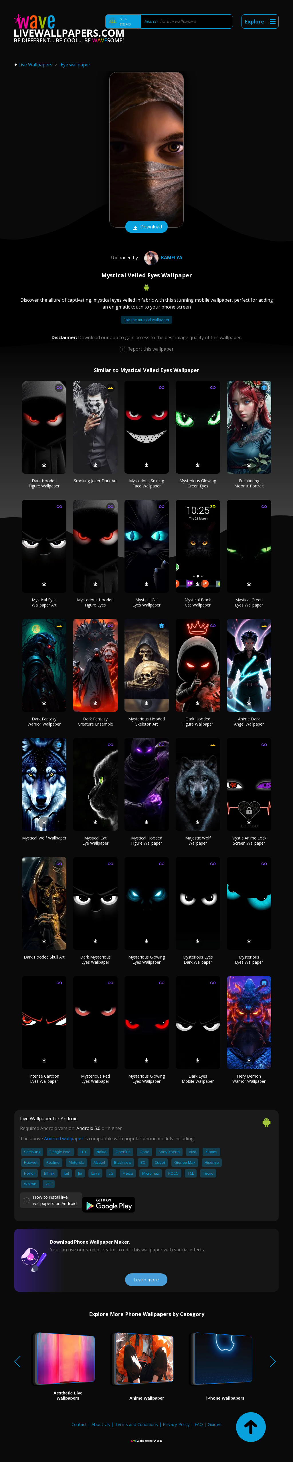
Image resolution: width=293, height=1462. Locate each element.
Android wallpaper (63, 1138)
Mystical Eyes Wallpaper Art (44, 602)
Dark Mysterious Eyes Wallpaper (95, 959)
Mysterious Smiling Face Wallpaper (146, 483)
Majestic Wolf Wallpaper (198, 840)
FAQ (199, 1424)
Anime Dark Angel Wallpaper (249, 721)
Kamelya (162, 257)
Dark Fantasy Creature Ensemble (95, 721)
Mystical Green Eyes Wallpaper (249, 602)
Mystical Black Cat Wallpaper (198, 602)
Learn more (146, 1280)
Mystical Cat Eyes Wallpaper (146, 602)
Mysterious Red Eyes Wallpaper (95, 1078)
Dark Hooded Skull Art (44, 957)
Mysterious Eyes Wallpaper (249, 959)
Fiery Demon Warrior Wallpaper (249, 1078)
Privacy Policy (176, 1424)
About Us (101, 1424)
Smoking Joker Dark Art (95, 480)
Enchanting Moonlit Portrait (249, 483)
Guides (214, 1424)
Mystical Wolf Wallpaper (44, 838)
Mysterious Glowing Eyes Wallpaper (146, 959)
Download (146, 227)
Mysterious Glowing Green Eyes (197, 483)
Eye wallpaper (75, 65)
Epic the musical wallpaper (146, 319)
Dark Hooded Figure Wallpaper (44, 483)
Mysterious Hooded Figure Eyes (95, 602)
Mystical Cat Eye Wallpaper (95, 840)
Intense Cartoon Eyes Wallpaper (44, 1078)
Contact (79, 1424)
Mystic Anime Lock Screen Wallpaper (248, 840)
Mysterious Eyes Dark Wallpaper (198, 959)
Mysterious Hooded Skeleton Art (146, 721)
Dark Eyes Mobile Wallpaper (198, 1078)
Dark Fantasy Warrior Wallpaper (44, 721)
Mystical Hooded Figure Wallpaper (146, 840)
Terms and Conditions (136, 1424)
